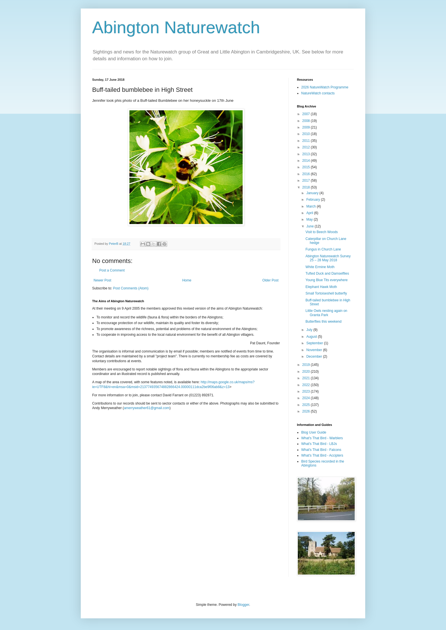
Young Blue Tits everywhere (326, 280)
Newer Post (102, 280)
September (315, 343)
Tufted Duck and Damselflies (327, 273)
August (312, 337)
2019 (306, 365)
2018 (306, 187)
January (312, 193)
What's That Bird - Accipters (322, 455)
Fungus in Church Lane (323, 249)
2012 (306, 147)
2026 (306, 411)
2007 (306, 114)
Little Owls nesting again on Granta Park (326, 313)
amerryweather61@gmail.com (146, 408)
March (311, 206)
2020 (306, 372)
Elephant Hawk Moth (321, 287)
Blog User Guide (313, 432)
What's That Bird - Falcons (321, 450)
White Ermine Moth (319, 267)
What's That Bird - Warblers (322, 438)
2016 (306, 174)
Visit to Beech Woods (321, 232)
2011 (306, 141)
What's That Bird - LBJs (319, 444)
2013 (306, 154)
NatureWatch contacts (318, 93)
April (310, 213)
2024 (306, 398)
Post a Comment (112, 270)
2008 (306, 121)
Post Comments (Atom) (130, 288)
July (309, 330)
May (310, 219)
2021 (306, 378)
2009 (306, 127)
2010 (306, 134)
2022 (306, 385)
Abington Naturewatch (176, 27)
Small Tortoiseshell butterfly (326, 293)
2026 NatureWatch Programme (324, 87)
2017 (306, 181)
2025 (306, 405)
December (314, 356)
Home (186, 280)
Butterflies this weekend (323, 322)
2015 (306, 167)
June (310, 226)
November (314, 350)
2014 (306, 161)
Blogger (243, 605)
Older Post (270, 280)
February (313, 200)
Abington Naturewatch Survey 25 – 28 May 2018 (328, 258)
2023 (306, 391)
